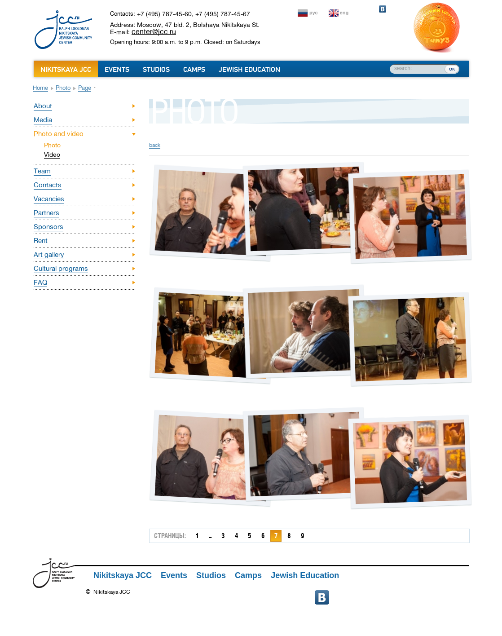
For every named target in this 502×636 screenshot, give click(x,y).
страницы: (170, 535)
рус (313, 12)
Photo (63, 87)
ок (452, 69)
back (154, 145)
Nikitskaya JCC (65, 69)
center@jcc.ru (154, 31)
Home (40, 87)
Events (117, 69)
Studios (156, 69)
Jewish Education (249, 69)
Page (84, 87)
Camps (194, 69)
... (210, 535)
